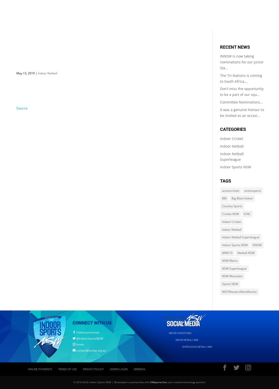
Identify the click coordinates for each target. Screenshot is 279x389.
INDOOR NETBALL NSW (187, 340)
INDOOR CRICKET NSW (180, 333)
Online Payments (40, 369)
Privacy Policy (93, 369)
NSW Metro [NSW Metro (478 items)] (230, 261)
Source (22, 108)
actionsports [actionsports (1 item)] (252, 191)
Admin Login (119, 369)
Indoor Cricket (231, 138)
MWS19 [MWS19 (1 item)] (227, 253)
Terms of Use (67, 369)
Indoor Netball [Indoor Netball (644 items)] (231, 230)
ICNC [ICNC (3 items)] (247, 214)
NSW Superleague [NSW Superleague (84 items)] (234, 268)
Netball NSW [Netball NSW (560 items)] (246, 253)
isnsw (78, 344)
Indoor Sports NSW (235, 167)
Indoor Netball (47, 73)
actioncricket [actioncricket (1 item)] (230, 191)
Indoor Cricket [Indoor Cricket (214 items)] (231, 222)
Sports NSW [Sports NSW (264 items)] (230, 284)
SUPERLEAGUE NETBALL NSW (197, 347)
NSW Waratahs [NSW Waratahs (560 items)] (232, 276)
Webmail (140, 369)
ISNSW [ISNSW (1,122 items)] (257, 245)
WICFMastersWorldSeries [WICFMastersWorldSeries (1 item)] (239, 292)
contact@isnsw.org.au (89, 350)
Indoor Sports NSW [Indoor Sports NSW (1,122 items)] (235, 245)
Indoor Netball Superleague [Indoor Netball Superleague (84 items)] (240, 237)
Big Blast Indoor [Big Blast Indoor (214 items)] (242, 198)
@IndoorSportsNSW (88, 338)
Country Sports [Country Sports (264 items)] (232, 206)
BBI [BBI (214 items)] (224, 198)
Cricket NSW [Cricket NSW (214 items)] (230, 214)
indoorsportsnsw (86, 332)
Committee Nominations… (241, 102)
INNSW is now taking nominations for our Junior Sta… (242, 62)
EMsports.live (158, 382)
